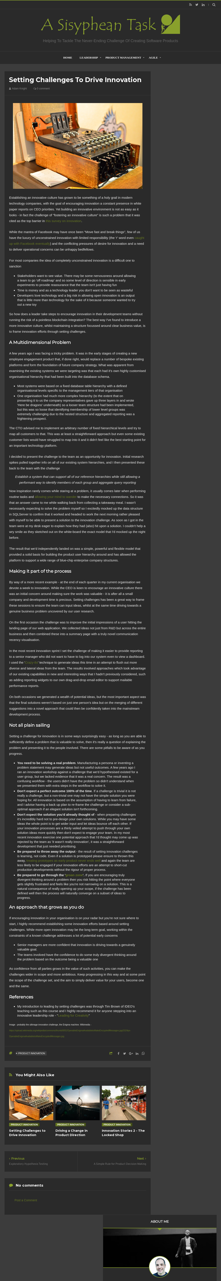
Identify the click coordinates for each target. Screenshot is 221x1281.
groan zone (74, 875)
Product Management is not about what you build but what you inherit (186, 463)
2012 (168, 315)
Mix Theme (167, 1266)
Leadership (89, 57)
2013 (168, 309)
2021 (168, 221)
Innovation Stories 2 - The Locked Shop (123, 1133)
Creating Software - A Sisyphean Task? (104, 1266)
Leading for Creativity (73, 1015)
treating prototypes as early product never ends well (63, 860)
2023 (168, 209)
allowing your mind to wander (56, 497)
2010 (168, 327)
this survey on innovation (63, 221)
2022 (168, 215)
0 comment (41, 88)
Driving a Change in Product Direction (71, 1133)
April (171, 254)
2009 (168, 333)
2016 (168, 291)
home (67, 57)
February (174, 260)
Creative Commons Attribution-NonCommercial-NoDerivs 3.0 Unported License (185, 598)
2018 (168, 279)
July (171, 232)
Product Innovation (31, 1053)
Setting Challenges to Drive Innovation (27, 1133)
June (171, 249)
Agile (153, 57)
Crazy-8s (31, 662)
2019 (168, 274)
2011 (168, 321)
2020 (168, 268)
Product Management (123, 57)
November (175, 226)
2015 (168, 297)
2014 (168, 303)
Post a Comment (25, 1200)
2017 (168, 285)
